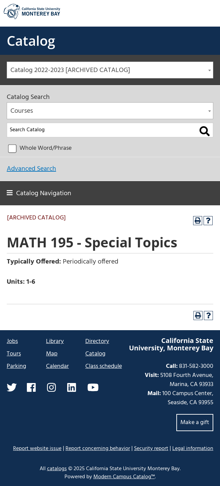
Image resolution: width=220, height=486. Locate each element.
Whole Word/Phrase (45, 148)
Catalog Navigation (43, 193)
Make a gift (194, 422)
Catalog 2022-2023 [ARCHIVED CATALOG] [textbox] (70, 70)
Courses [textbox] (21, 111)
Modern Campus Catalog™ (124, 477)
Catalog (31, 40)
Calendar (57, 366)
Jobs (12, 341)
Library (55, 341)
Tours (14, 354)
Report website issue (37, 448)
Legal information (192, 448)
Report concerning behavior (97, 448)
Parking (16, 366)
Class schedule (103, 366)
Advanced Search (31, 169)
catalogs (57, 468)
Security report (151, 448)
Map (51, 354)
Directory (97, 341)
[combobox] (110, 70)
